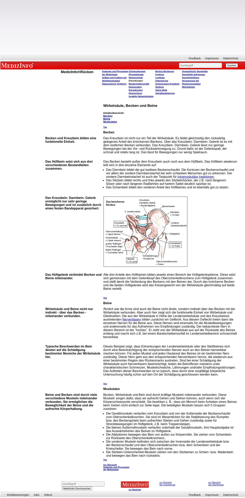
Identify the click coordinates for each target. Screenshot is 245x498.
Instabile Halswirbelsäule (141, 96)
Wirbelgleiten (188, 87)
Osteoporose (161, 81)
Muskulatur (110, 121)
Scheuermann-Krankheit (167, 84)
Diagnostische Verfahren (114, 84)
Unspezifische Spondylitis (195, 71)
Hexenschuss (135, 93)
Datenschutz (230, 58)
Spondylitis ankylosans (193, 74)
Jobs (36, 494)
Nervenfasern (131, 319)
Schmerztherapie (137, 71)
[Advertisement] (122, 27)
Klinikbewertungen (18, 494)
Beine (106, 118)
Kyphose (159, 74)
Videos (48, 494)
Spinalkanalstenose (165, 93)
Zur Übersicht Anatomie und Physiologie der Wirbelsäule (116, 467)
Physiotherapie (136, 74)
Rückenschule (136, 77)
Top (105, 127)
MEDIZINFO (18, 65)
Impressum (212, 58)
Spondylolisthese (190, 77)
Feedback (195, 58)
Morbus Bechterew (164, 71)
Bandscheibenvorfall (139, 84)
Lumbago (160, 77)
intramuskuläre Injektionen (196, 176)
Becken (107, 115)
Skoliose (159, 87)
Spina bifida (161, 90)
